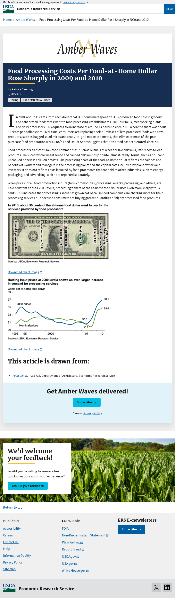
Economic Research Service (38, 8)
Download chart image (23, 272)
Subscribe (84, 402)
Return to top (12, 507)
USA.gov (68, 563)
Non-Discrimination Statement (83, 535)
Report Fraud (71, 549)
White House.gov (74, 570)
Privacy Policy (92, 413)
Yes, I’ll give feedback (28, 486)
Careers (8, 535)
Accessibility (12, 528)
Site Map (9, 569)
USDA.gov (69, 556)
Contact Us (11, 542)
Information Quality (17, 555)
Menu (169, 9)
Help (6, 549)
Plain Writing (71, 542)
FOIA (65, 528)
